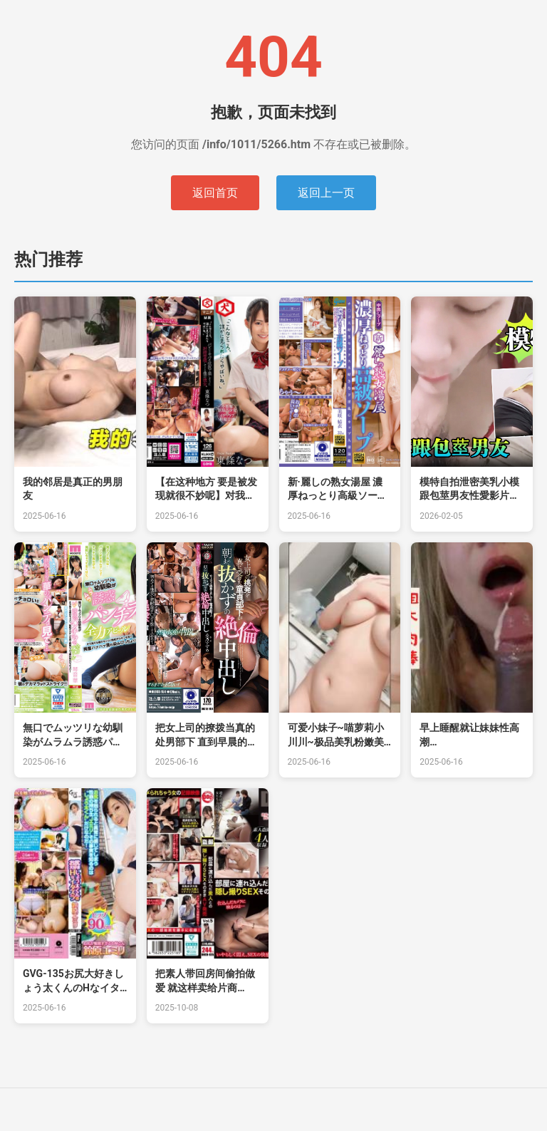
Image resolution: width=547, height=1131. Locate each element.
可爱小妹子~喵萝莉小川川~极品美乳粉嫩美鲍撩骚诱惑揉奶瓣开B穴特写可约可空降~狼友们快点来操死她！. (336, 735)
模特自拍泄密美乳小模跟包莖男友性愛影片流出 (469, 489)
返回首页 (215, 193)
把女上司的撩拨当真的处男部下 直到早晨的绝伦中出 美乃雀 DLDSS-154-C (206, 735)
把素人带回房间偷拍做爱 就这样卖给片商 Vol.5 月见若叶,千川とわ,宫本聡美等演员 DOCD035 (205, 981)
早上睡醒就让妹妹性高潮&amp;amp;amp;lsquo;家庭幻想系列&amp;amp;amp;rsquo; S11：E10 (470, 735)
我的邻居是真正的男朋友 (73, 489)
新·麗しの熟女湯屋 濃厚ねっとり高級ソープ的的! (337, 489)
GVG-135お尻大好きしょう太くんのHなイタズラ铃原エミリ (73, 981)
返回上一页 (326, 193)
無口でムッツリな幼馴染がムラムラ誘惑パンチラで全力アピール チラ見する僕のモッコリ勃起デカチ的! (74, 735)
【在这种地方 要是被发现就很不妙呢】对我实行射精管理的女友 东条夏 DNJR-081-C (206, 489)
